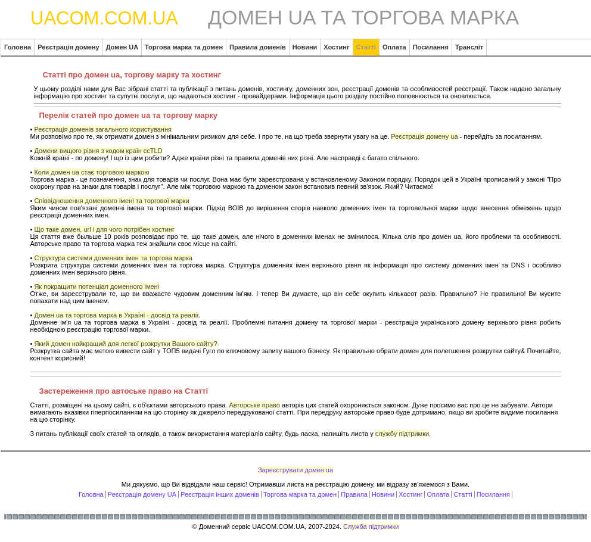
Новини (383, 494)
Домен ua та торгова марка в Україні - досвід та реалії (116, 315)
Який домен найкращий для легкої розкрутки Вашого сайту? (125, 343)
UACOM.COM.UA (104, 18)
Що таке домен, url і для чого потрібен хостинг (104, 229)
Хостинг (410, 494)
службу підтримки (402, 433)
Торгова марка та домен (300, 494)
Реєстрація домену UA (142, 494)
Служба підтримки (371, 526)
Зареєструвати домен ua (295, 470)
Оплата (438, 494)
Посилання (493, 494)
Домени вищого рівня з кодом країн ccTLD (98, 150)
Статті (462, 494)
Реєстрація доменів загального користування (103, 129)
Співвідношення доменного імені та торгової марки (111, 200)
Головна (91, 494)
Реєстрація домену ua (424, 136)
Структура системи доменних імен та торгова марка (113, 257)
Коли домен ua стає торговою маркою (91, 172)
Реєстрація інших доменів (220, 494)
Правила (354, 494)
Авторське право (254, 405)
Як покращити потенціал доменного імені (96, 286)
